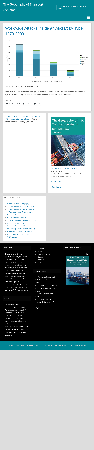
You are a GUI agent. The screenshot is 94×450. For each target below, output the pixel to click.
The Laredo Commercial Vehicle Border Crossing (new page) (45, 280)
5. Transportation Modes (16, 215)
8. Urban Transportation (15, 223)
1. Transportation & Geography (18, 204)
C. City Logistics (12, 237)
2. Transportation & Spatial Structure (20, 206)
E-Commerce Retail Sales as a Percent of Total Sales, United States (46, 288)
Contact (40, 263)
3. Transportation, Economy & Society (20, 209)
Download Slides (44, 254)
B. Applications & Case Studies (18, 234)
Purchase (41, 260)
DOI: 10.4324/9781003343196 (61, 182)
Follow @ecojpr (56, 187)
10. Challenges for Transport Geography (21, 229)
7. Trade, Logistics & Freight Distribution (21, 220)
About (40, 251)
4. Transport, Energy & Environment (20, 212)
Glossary (41, 257)
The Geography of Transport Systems (64, 168)
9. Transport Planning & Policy (17, 226)
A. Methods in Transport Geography (19, 231)
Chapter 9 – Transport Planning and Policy (28, 116)
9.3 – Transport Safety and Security (18, 119)
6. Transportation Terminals (17, 218)
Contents (8, 116)
